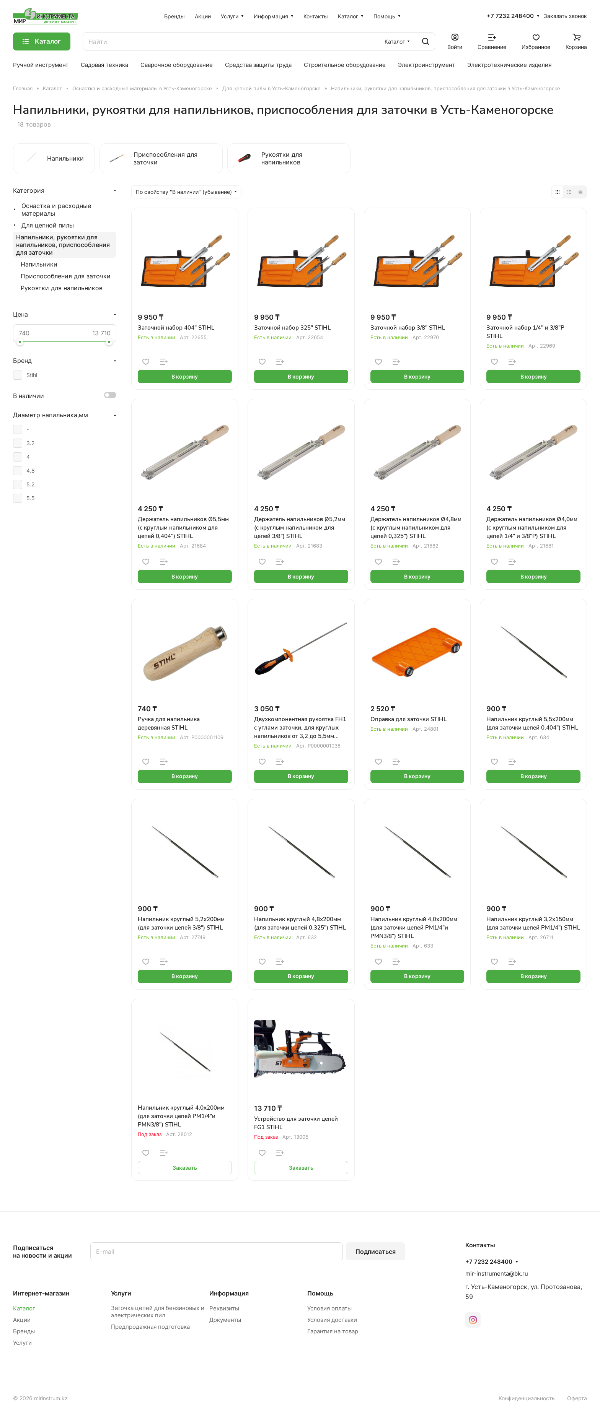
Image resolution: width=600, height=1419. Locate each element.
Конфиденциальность (527, 1398)
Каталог (24, 1308)
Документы (225, 1319)
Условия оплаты (329, 1308)
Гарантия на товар (332, 1331)
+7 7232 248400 (510, 16)
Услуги (22, 1342)
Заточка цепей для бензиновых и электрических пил (157, 1311)
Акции (22, 1319)
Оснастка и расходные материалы (56, 209)
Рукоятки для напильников (62, 288)
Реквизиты (224, 1308)
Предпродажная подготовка (150, 1326)
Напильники (39, 264)
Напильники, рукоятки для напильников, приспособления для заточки (63, 244)
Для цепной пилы (47, 225)
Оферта (577, 1398)
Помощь (320, 1293)
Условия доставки (332, 1319)
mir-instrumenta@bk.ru (496, 1273)
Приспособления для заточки (66, 276)
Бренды (24, 1331)
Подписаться (375, 1251)
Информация (229, 1293)
